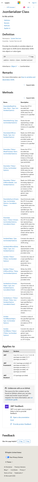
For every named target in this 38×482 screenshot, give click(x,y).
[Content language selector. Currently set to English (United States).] (13, 452)
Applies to (7, 28)
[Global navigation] (2, 3)
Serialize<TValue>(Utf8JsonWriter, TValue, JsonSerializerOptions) (10, 271)
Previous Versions (20, 467)
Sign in (34, 3)
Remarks (6, 23)
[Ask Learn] (24, 7)
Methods (7, 26)
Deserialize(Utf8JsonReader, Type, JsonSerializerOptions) (9, 135)
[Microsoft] (19, 2)
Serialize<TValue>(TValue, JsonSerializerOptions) (10, 259)
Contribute (14, 470)
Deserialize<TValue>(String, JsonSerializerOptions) (9, 168)
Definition (7, 20)
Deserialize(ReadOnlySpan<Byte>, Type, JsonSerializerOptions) (10, 108)
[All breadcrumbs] (4, 7)
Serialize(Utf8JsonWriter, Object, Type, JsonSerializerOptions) (10, 249)
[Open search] (29, 3)
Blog (5, 470)
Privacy (22, 470)
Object (13, 66)
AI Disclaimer (8, 467)
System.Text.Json (16, 38)
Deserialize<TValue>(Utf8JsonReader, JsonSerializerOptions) (10, 182)
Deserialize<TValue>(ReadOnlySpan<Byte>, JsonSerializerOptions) (10, 151)
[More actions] (34, 7)
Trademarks (18, 473)
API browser (11, 7)
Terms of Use (8, 473)
